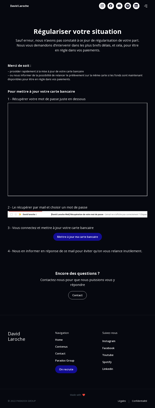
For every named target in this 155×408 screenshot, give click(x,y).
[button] (145, 6)
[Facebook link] (110, 6)
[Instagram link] (102, 6)
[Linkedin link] (136, 6)
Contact (77, 295)
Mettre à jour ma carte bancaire (77, 237)
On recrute (66, 369)
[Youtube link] (119, 6)
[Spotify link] (127, 6)
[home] (19, 6)
